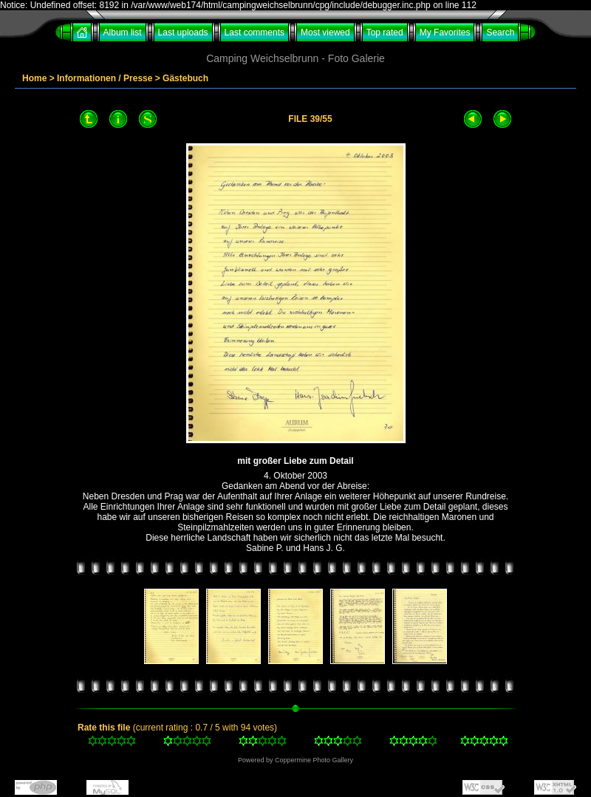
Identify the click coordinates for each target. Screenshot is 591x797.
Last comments (254, 32)
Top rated (384, 32)
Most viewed (325, 32)
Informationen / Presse (104, 78)
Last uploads (183, 32)
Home (34, 78)
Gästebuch (185, 78)
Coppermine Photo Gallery (314, 760)
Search (500, 32)
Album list (122, 32)
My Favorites (445, 32)
